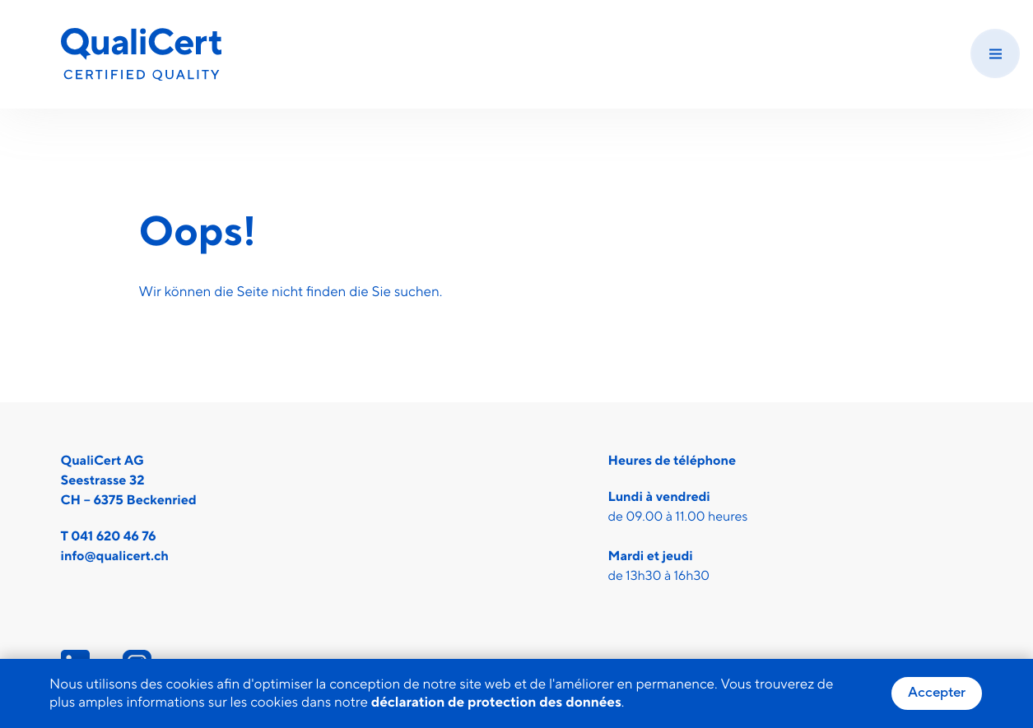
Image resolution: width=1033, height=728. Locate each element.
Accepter (937, 693)
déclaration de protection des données (496, 702)
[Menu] (995, 53)
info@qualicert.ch (115, 557)
